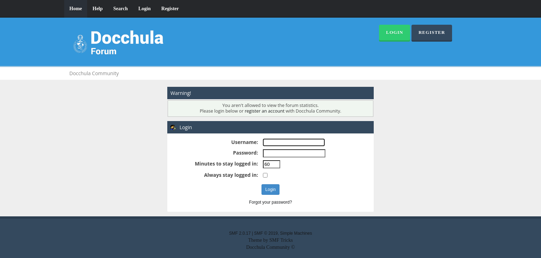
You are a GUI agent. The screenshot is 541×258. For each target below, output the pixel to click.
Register (170, 8)
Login (144, 8)
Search (120, 8)
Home (76, 8)
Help (97, 8)
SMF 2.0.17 (240, 233)
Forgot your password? (270, 202)
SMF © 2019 (266, 233)
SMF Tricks (281, 240)
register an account (264, 111)
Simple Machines (296, 233)
